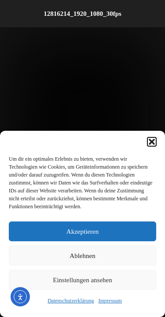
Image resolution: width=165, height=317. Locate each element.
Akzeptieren (82, 231)
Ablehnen (82, 255)
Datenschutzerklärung (71, 301)
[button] (151, 141)
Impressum (109, 301)
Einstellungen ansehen (82, 280)
